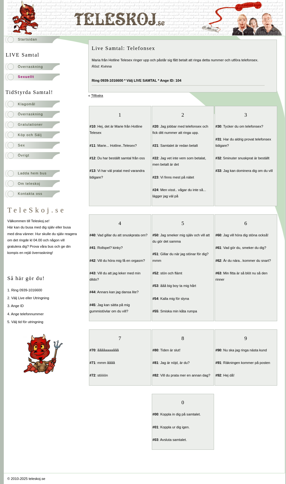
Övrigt (24, 155)
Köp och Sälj (30, 135)
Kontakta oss (30, 193)
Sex (21, 145)
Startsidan (27, 39)
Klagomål (27, 104)
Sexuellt (26, 77)
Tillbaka (97, 95)
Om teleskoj (29, 183)
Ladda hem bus (32, 173)
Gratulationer (30, 124)
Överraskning (30, 67)
